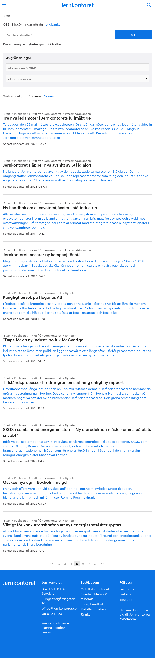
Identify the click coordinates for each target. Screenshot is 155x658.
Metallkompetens (94, 608)
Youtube (125, 599)
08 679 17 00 (52, 613)
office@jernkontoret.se (59, 607)
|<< (51, 563)
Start (7, 15)
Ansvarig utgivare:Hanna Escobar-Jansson (56, 627)
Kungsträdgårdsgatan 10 (58, 600)
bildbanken (53, 23)
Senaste (50, 96)
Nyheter (70, 292)
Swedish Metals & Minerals (94, 596)
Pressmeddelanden (78, 113)
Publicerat (21, 113)
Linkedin (125, 593)
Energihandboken (94, 603)
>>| (103, 563)
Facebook (126, 588)
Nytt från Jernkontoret (46, 113)
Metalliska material (95, 588)
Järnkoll (86, 613)
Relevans (34, 96)
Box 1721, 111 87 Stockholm (54, 590)
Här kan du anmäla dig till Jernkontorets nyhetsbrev (135, 614)
